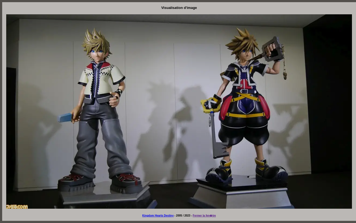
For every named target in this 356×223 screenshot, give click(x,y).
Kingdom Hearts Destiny (158, 215)
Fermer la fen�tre (204, 215)
